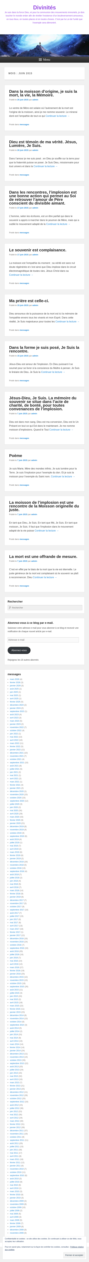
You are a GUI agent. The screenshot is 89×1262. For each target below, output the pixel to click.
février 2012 (15, 1124)
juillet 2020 (14, 804)
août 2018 (14, 874)
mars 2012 (14, 1121)
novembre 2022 (17, 727)
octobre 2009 (15, 1207)
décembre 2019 (17, 826)
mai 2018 (14, 884)
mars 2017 (14, 929)
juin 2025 (14, 692)
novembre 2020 (17, 794)
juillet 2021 (14, 769)
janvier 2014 (15, 1050)
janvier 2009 (15, 1226)
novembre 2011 (17, 1134)
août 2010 (14, 1178)
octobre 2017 (15, 906)
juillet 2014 (14, 1031)
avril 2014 (14, 1041)
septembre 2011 (17, 1140)
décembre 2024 (17, 705)
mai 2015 (14, 999)
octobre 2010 (15, 1172)
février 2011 (15, 1162)
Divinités (44, 7)
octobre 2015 (15, 983)
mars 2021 (14, 782)
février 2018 (15, 893)
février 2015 (15, 1009)
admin (35, 100)
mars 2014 (14, 1044)
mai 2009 (14, 1214)
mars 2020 (14, 817)
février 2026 (15, 682)
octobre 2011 (15, 1137)
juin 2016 (14, 957)
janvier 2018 (15, 897)
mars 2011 (14, 1159)
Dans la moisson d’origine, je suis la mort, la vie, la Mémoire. (43, 93)
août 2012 (14, 1105)
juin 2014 (14, 1034)
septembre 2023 (17, 711)
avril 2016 (14, 964)
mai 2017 (14, 922)
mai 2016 (14, 961)
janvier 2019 (15, 858)
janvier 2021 (15, 788)
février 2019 (15, 855)
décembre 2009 (17, 1201)
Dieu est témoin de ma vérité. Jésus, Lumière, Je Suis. (43, 144)
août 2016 (14, 951)
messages (24, 124)
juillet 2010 (14, 1182)
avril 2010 (14, 1188)
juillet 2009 (14, 1210)
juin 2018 (14, 881)
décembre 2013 (17, 1054)
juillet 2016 (14, 954)
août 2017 (14, 913)
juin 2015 (14, 996)
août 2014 (14, 1028)
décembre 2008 (17, 1230)
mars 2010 (14, 1191)
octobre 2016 (15, 945)
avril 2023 (14, 718)
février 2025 (15, 702)
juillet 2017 (14, 916)
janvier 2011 (15, 1166)
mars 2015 (14, 1006)
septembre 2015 (17, 986)
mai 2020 (14, 810)
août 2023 (14, 714)
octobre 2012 (15, 1098)
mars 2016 (14, 967)
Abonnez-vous (19, 650)
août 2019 (14, 839)
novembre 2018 (17, 865)
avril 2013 (14, 1079)
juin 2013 (14, 1073)
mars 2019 (14, 852)
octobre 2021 (15, 759)
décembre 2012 (17, 1092)
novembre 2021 (17, 756)
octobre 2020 (15, 798)
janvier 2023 (15, 724)
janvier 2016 (15, 974)
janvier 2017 (15, 935)
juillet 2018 (14, 878)
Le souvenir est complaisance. (37, 250)
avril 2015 (14, 1002)
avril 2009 (14, 1217)
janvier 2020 (15, 823)
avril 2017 (14, 926)
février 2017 (15, 932)
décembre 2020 (17, 791)
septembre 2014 (17, 1025)
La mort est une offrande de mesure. (43, 556)
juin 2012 (14, 1111)
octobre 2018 (15, 868)
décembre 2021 (17, 753)
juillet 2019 (14, 842)
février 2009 (15, 1223)
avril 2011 (14, 1156)
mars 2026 (14, 679)
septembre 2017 (17, 910)
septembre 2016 (17, 948)
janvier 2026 (15, 685)
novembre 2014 (17, 1018)
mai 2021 (14, 775)
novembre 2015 (17, 980)
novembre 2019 (17, 829)
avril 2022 (14, 740)
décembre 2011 (17, 1130)
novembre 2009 (17, 1204)
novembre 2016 (17, 942)
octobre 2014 (15, 1022)
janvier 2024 (15, 708)
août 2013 (14, 1066)
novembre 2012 (17, 1095)
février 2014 (15, 1047)
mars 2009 (14, 1220)
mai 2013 (14, 1076)
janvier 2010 (15, 1198)
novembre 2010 (17, 1169)
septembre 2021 (17, 762)
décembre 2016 (17, 938)
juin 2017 (14, 919)
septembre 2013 (17, 1063)
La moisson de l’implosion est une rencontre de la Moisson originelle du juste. (44, 506)
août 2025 (14, 689)
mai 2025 (14, 695)
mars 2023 (14, 721)
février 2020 (15, 820)
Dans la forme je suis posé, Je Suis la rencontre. (44, 349)
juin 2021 (14, 772)
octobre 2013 (15, 1060)
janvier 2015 (15, 1012)
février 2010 (15, 1194)
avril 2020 (14, 813)
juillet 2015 (14, 993)
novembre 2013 (17, 1057)
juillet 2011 (14, 1146)
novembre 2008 (17, 1233)
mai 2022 (14, 737)
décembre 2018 (17, 862)
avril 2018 (14, 887)
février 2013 (15, 1086)
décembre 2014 (17, 1015)
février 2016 (15, 970)
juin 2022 (14, 734)
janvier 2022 (15, 749)
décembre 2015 (17, 977)
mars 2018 (14, 890)
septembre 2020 (17, 801)
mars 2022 (14, 743)
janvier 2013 (15, 1089)
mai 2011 (14, 1153)
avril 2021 (14, 778)
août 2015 (14, 990)
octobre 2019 (15, 833)
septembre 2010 (17, 1175)
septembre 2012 (17, 1102)
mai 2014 (14, 1038)
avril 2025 (14, 698)
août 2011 (14, 1143)
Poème (15, 455)
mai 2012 (14, 1114)
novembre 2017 (17, 903)
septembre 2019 (17, 836)
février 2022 (15, 746)
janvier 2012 (15, 1127)
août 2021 (14, 766)
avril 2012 (14, 1118)
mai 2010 (14, 1185)
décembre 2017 (17, 900)
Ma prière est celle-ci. (29, 301)
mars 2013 (14, 1082)
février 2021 (15, 785)
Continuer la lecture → (58, 116)
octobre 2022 (15, 730)
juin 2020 (14, 807)
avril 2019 (14, 849)
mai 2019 (14, 846)
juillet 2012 (14, 1108)
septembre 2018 (17, 871)
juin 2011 (14, 1150)
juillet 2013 (14, 1070)
